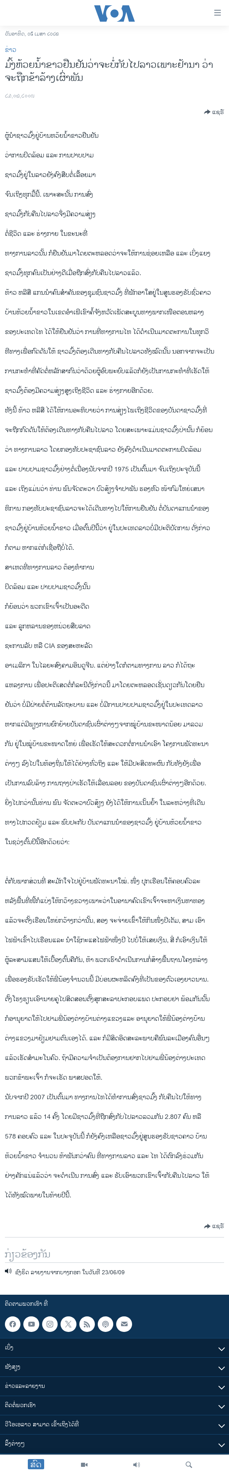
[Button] (214, 112)
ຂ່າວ (10, 50)
